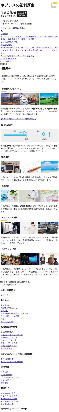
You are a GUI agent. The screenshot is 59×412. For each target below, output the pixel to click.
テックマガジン (7, 348)
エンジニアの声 (7, 42)
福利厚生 (4, 311)
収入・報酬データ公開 (25, 39)
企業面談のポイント (44, 47)
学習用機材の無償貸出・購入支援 (14, 313)
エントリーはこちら (17, 56)
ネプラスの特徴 (7, 359)
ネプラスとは (6, 305)
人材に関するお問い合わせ (12, 362)
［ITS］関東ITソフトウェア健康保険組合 (18, 119)
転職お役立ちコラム (39, 50)
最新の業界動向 (7, 47)
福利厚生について (36, 36)
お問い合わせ (6, 375)
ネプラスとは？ (7, 36)
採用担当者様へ (18, 28)
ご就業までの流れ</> (9, 308)
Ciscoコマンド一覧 (8, 340)
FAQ (16, 42)
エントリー (5, 295)
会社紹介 (4, 34)
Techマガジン (6, 28)
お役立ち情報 (6, 45)
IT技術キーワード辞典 (21, 50)
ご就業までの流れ (21, 36)
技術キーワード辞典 (9, 343)
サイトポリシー (7, 380)
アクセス (4, 372)
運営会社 (4, 383)
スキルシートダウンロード (25, 47)
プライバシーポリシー (10, 377)
